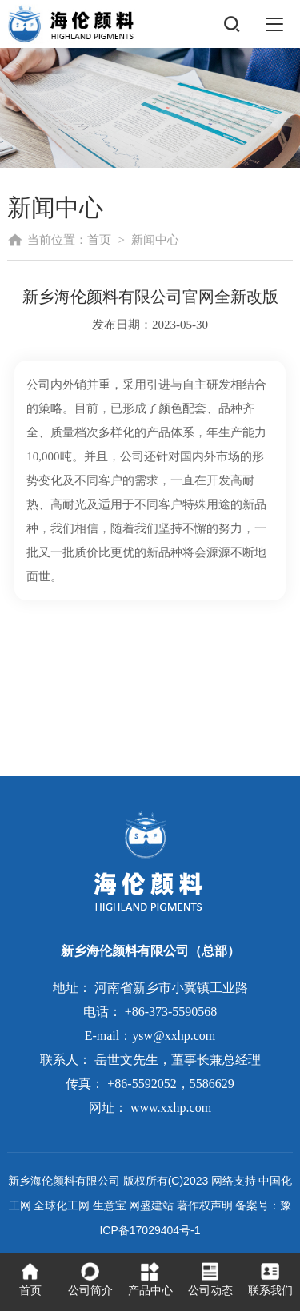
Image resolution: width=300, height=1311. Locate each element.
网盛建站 (151, 1205)
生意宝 (109, 1205)
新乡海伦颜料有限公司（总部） (150, 951)
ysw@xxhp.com (173, 1035)
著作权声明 (205, 1205)
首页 (99, 239)
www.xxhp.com (170, 1107)
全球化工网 (62, 1205)
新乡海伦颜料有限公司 (64, 1180)
